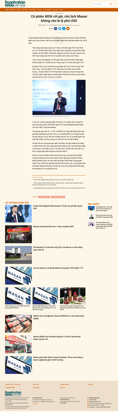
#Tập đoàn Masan (44, 197)
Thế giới (39, 9)
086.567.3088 (91, 399)
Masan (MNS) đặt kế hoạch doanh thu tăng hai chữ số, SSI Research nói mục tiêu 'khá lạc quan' (44, 307)
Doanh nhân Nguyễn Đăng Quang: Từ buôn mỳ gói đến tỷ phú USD (53, 180)
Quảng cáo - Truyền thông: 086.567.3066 (98, 407)
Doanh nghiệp (47, 9)
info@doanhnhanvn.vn (94, 401)
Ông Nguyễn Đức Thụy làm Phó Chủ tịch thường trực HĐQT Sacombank (104, 208)
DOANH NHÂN (32, 9)
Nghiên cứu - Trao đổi (15, 9)
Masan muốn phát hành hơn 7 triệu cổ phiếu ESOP (53, 227)
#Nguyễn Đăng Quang (58, 197)
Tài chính (55, 9)
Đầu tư (61, 9)
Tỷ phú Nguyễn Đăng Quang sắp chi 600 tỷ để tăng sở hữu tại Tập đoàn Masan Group (59, 188)
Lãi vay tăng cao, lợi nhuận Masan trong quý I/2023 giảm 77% (58, 268)
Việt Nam (25, 9)
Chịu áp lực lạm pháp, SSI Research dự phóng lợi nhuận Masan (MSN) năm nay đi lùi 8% (72, 307)
